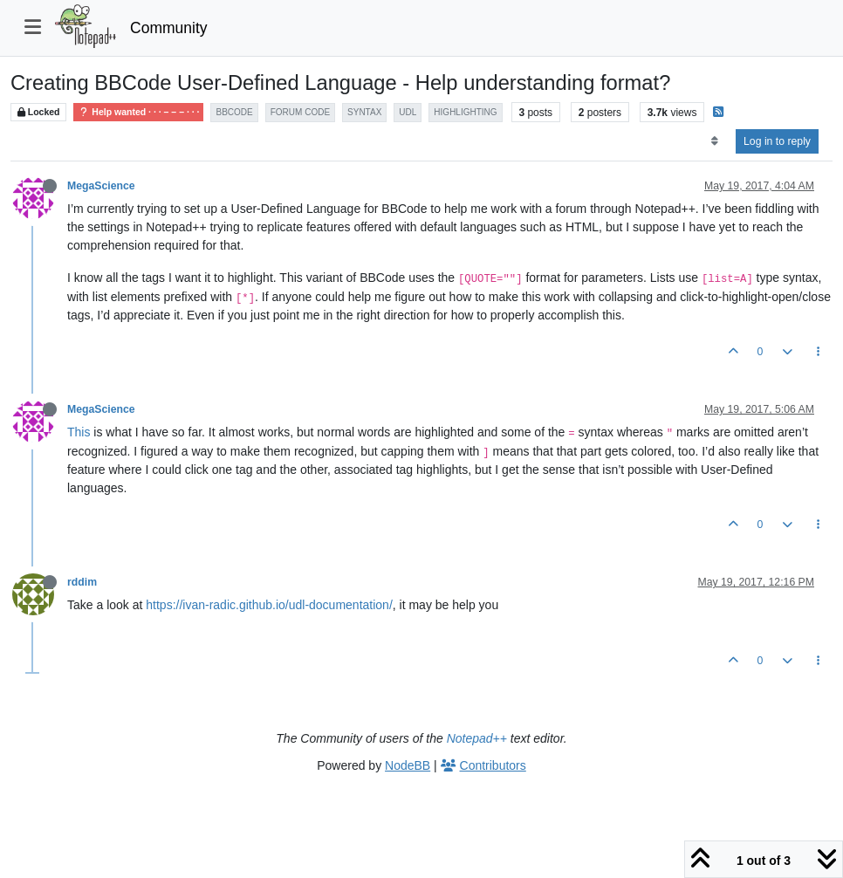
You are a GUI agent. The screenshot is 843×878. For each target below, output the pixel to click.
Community (169, 28)
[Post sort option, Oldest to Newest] (714, 141)
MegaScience (101, 186)
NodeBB (407, 765)
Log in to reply (777, 141)
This (78, 432)
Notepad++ (477, 738)
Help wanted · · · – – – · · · (138, 112)
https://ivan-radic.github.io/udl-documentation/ (269, 605)
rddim (82, 582)
